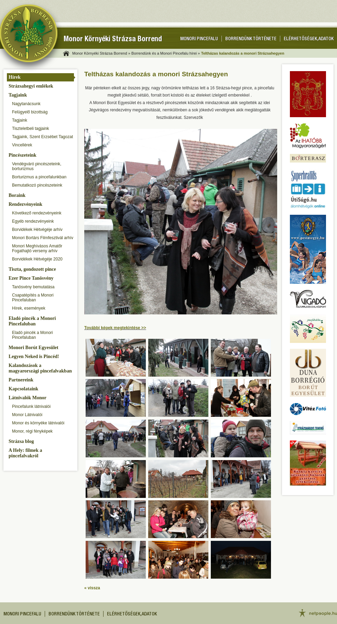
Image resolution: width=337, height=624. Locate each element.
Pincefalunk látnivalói (31, 406)
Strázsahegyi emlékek (31, 86)
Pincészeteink (22, 155)
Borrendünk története (250, 39)
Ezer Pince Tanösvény (31, 278)
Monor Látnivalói (27, 414)
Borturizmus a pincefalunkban (39, 177)
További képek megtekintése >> (115, 327)
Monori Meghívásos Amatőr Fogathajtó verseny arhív (37, 248)
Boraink (17, 195)
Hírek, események (28, 308)
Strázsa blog (21, 441)
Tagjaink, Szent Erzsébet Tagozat (42, 136)
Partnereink (21, 379)
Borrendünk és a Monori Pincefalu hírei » (165, 53)
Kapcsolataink (23, 388)
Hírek (15, 77)
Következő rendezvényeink (36, 213)
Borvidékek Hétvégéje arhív (37, 229)
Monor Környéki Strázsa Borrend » (101, 53)
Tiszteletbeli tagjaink (30, 128)
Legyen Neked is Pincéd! (34, 356)
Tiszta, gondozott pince (32, 269)
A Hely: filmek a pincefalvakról (25, 453)
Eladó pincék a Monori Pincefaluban (32, 321)
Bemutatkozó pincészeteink (37, 185)
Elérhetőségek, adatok (309, 39)
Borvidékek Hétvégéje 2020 (37, 259)
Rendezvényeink (25, 204)
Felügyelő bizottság (29, 112)
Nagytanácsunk (26, 103)
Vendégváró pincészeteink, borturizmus (36, 166)
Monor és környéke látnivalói (38, 423)
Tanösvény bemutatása (33, 287)
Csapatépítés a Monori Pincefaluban (33, 297)
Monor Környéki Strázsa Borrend (113, 39)
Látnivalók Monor (27, 397)
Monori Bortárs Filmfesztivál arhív (42, 237)
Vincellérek (22, 145)
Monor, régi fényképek (32, 431)
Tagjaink (18, 95)
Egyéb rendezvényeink (33, 221)
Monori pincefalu (199, 39)
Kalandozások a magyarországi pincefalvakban (40, 368)
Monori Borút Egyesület (33, 347)
